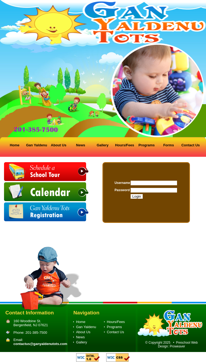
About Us (59, 145)
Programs (146, 145)
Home (14, 145)
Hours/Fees (124, 145)
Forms (168, 145)
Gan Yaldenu (36, 145)
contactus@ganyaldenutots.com (40, 344)
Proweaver (177, 346)
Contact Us (190, 145)
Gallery (102, 145)
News (80, 145)
